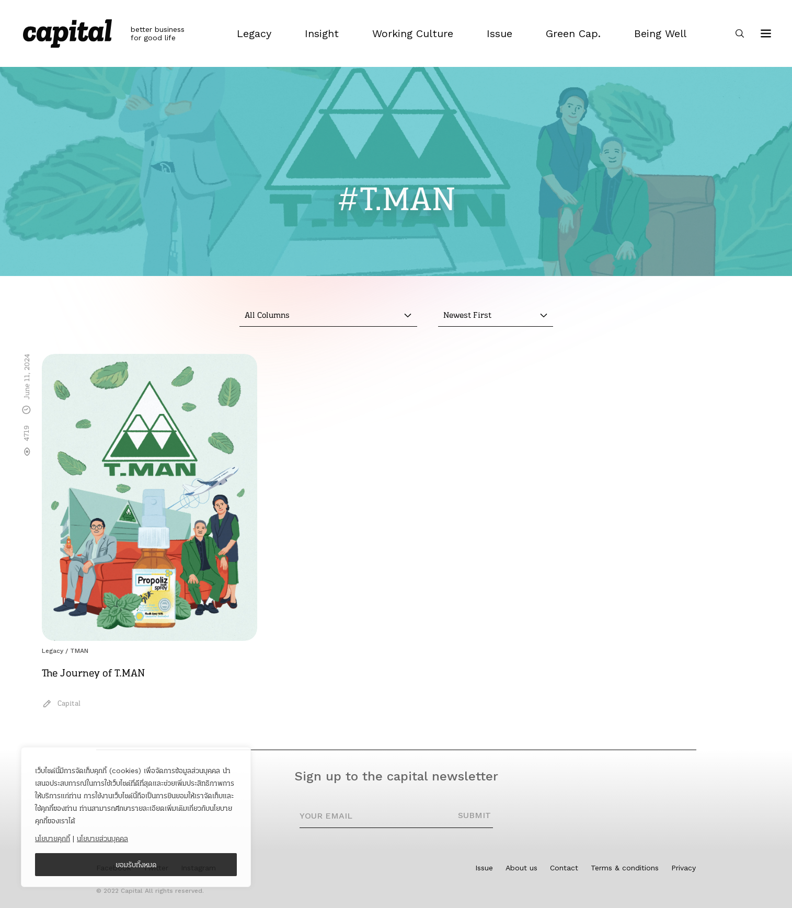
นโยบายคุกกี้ (52, 838)
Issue (484, 868)
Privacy (683, 868)
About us (521, 868)
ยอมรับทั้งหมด (136, 864)
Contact (564, 868)
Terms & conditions (625, 868)
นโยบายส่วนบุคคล (102, 838)
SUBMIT (474, 815)
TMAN (79, 650)
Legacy (52, 650)
